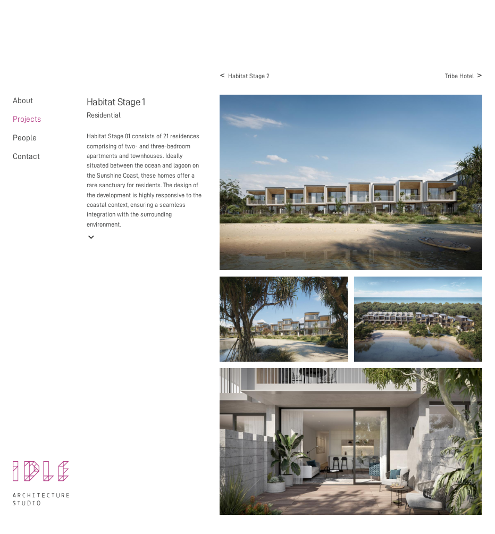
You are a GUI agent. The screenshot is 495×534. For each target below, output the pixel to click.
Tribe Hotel (463, 75)
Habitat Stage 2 (245, 75)
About (23, 100)
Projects (27, 119)
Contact (26, 156)
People (25, 138)
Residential (104, 115)
